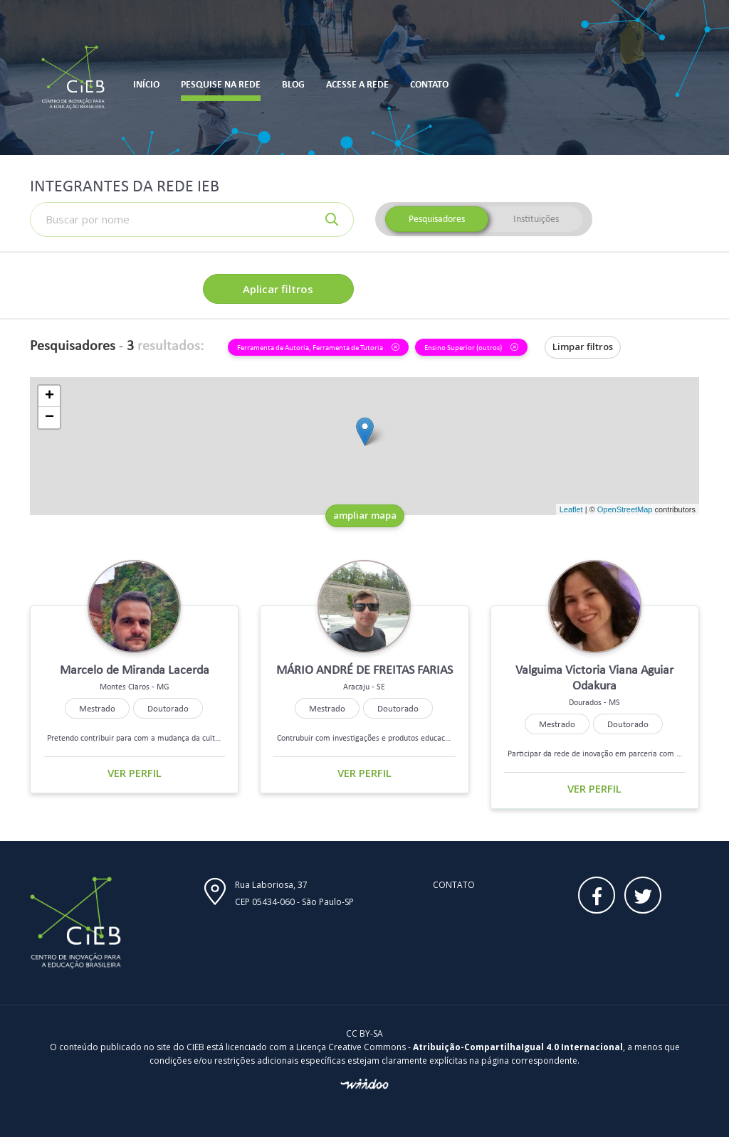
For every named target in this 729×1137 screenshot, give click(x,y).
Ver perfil (134, 773)
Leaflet (571, 509)
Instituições (536, 219)
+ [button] (49, 396)
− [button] (49, 417)
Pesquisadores (437, 219)
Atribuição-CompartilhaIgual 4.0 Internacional (518, 1047)
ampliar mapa (365, 515)
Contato (454, 885)
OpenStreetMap (625, 509)
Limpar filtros (582, 346)
